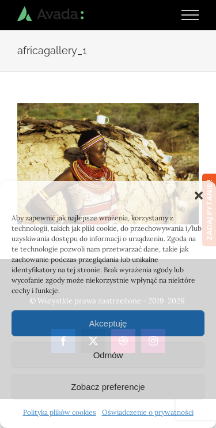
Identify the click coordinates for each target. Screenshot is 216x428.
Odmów (108, 355)
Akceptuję (108, 323)
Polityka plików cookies (59, 412)
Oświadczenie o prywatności (148, 412)
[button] (198, 195)
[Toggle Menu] (190, 15)
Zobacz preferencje (108, 387)
